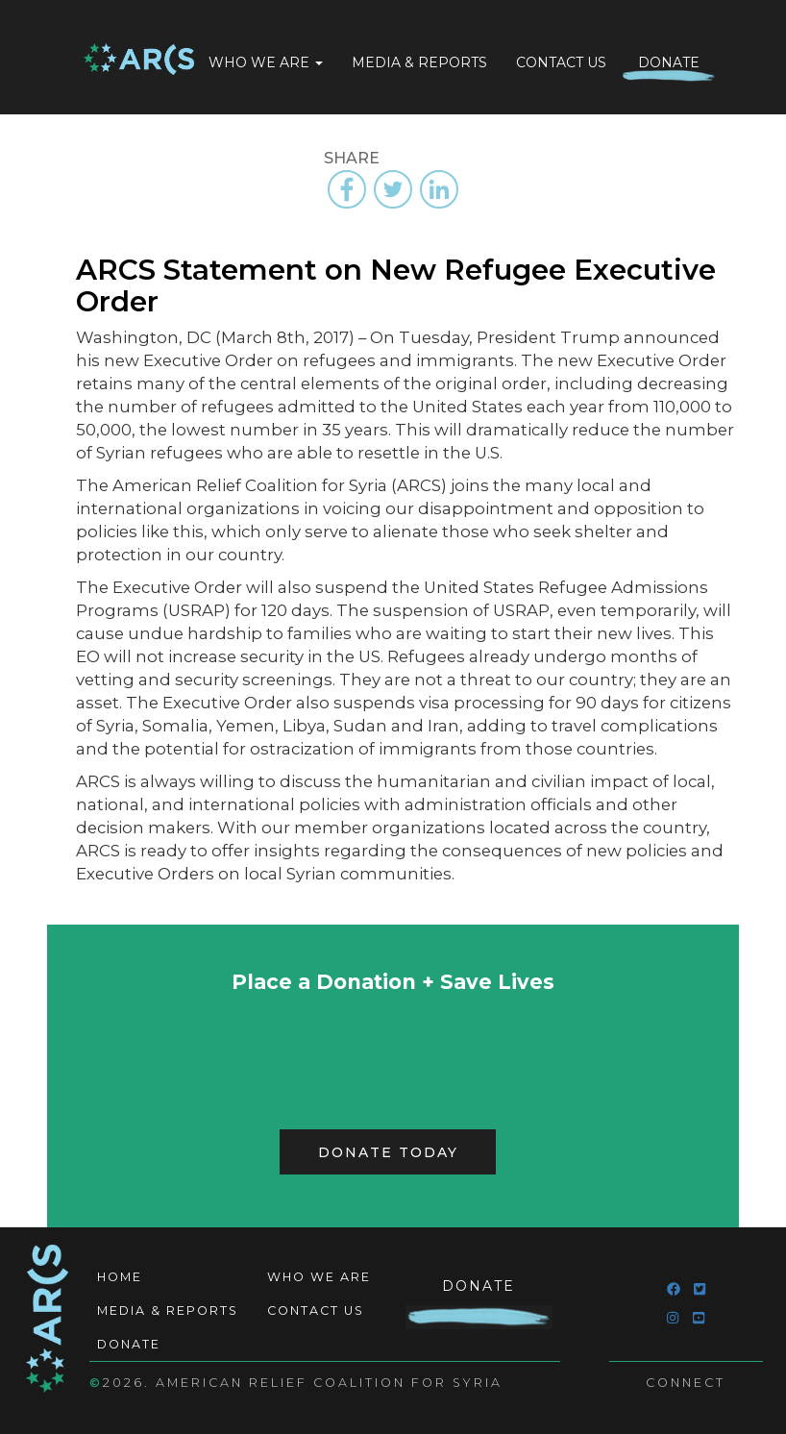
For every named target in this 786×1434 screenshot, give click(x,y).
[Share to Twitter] (393, 189)
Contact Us (561, 62)
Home (139, 61)
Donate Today (388, 1152)
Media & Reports (419, 62)
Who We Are (266, 62)
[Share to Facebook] (347, 189)
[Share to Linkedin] (439, 189)
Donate (669, 62)
